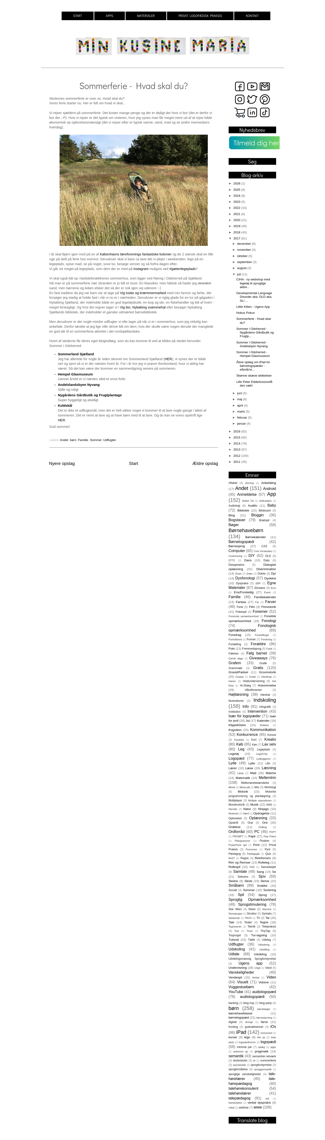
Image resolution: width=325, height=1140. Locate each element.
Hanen (232, 681)
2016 (237, 431)
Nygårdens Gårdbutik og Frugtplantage (90, 395)
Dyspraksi (242, 583)
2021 (237, 214)
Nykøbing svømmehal (149, 307)
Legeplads (263, 749)
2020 (237, 220)
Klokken (264, 725)
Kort (253, 739)
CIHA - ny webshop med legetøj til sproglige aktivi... (253, 283)
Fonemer (260, 611)
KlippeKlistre (237, 725)
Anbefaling (268, 483)
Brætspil (264, 520)
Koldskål (65, 405)
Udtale (234, 954)
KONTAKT (252, 15)
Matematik (243, 778)
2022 (237, 208)
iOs (273, 1026)
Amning (249, 483)
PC (257, 831)
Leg (241, 749)
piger (273, 1047)
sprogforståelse (238, 1069)
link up (261, 1037)
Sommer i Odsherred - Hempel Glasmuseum (253, 354)
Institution (235, 711)
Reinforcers (263, 858)
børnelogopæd (239, 1017)
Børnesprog (237, 546)
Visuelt (242, 982)
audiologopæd (264, 992)
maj (240, 399)
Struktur (252, 913)
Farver (270, 602)
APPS (109, 15)
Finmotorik (268, 607)
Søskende (234, 918)
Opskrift (233, 822)
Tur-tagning (259, 935)
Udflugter (109, 440)
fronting (233, 1027)
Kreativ (270, 739)
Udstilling (264, 949)
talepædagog (240, 1098)
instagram (140, 269)
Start (133, 463)
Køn (254, 744)
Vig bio (125, 307)
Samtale (240, 871)
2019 (237, 226)
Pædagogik (253, 853)
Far (257, 602)
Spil (241, 894)
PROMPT (238, 836)
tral (267, 1098)
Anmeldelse (247, 494)
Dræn (249, 573)
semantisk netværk (264, 1056)
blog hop (248, 1003)
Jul (248, 720)
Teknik (251, 926)
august (242, 268)
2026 (237, 183)
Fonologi (269, 621)
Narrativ (233, 809)
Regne (244, 858)
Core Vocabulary (263, 551)
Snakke (262, 885)
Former (251, 639)
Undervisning (238, 967)
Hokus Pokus (245, 312)
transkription (235, 1102)
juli (239, 274)
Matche (271, 773)
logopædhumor (247, 1042)
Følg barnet (256, 653)
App (271, 494)
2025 (237, 189)
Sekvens (242, 876)
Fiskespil (241, 611)
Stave (252, 909)
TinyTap (265, 931)
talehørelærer (240, 1093)
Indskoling (264, 700)
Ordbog (263, 827)
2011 (237, 462)
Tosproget (235, 935)
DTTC (232, 560)
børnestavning (264, 1017)
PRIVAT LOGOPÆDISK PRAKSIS (200, 15)
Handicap (266, 676)
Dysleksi (270, 578)
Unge (257, 967)
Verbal (255, 977)
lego (247, 1037)
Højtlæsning (239, 694)
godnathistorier (254, 1027)
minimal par (244, 1047)
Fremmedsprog (251, 648)
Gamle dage (236, 658)
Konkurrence (247, 734)
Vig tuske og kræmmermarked (143, 293)
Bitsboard (265, 510)
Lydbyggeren (263, 758)
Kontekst (239, 739)
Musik (254, 804)
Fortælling (235, 644)
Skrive (264, 881)
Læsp (240, 773)
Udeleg (266, 939)
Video (271, 977)
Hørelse (265, 694)
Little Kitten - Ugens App (253, 306)
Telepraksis (269, 926)
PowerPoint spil (238, 845)
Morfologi (270, 787)
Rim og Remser (240, 862)
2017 (237, 238)
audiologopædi (252, 996)
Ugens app (250, 963)
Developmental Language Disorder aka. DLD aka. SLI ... (254, 296)
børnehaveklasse (240, 1013)
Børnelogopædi (241, 542)
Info (246, 706)
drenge (249, 1022)
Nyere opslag (62, 463)
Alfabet (233, 483)
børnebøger (263, 1009)
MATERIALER (146, 15)
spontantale (239, 1065)
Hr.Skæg (245, 685)
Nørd (246, 813)
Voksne (264, 982)
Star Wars (235, 909)
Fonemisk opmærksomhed (244, 616)
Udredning (264, 944)
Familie (83, 440)
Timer (249, 931)
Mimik (232, 787)
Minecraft (245, 787)
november (244, 249)
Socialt (233, 890)
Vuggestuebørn (241, 987)
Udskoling (237, 949)
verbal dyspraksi (259, 1102)
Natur (247, 809)
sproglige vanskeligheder (245, 1074)
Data (267, 560)
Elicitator (260, 588)
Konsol (271, 735)
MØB (269, 804)
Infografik (265, 706)
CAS (264, 546)
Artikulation (265, 500)
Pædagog (235, 853)
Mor (257, 787)
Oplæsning (258, 818)
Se (274, 871)
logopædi (268, 1042)
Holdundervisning (254, 681)
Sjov (262, 876)
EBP (258, 583)
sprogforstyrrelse (261, 1065)
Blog (232, 515)
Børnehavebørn (246, 530)
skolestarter (240, 1060)
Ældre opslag (205, 463)
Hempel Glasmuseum (75, 374)
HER (168, 359)
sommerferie (268, 1060)
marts (241, 411)
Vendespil (235, 977)
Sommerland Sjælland (76, 354)
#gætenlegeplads (182, 269)
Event (267, 592)
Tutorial (234, 939)
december (244, 243)
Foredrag (235, 635)
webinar (244, 1107)
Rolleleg (263, 862)
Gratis (258, 668)
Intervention (257, 711)
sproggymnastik (263, 1069)
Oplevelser (235, 818)
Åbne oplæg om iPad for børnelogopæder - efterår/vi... (253, 365)
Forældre (258, 644)
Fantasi (241, 602)
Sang (260, 871)
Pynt (267, 849)
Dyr (273, 573)
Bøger (234, 525)
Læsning (269, 768)
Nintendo (234, 813)
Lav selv (269, 744)
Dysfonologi (245, 578)
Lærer (233, 768)
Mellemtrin (267, 777)
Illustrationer (236, 700)
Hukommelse (267, 685)
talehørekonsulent (244, 1088)
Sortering (269, 890)
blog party (265, 1003)
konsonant (266, 1033)
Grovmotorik (267, 672)
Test (236, 931)
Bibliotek (243, 510)
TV (258, 918)
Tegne (264, 922)
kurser (233, 1037)
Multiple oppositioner (260, 800)
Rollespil (234, 867)
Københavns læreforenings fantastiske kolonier (136, 254)
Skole (248, 881)
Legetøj (234, 754)
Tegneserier (235, 926)
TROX (248, 918)
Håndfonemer (253, 690)
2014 (237, 443)
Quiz (268, 853)
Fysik (269, 648)
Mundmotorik (237, 804)
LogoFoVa (261, 754)
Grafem (235, 663)
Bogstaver (237, 520)
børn (73, 440)
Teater (248, 922)
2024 (237, 195)
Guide (252, 676)
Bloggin (257, 515)
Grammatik (235, 668)
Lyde (233, 763)
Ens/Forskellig (244, 592)
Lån (267, 763)
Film (252, 607)
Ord (265, 822)
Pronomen (251, 849)
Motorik (243, 791)
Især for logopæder (245, 716)
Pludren (264, 840)
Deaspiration (236, 564)
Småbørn (236, 885)
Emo (273, 588)
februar (242, 417)
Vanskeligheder (241, 972)
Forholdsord (235, 639)
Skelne (233, 881)
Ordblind (234, 827)
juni (240, 393)
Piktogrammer (242, 840)
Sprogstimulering (252, 904)
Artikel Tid (248, 500)
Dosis (238, 573)
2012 (237, 455)
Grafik (263, 663)
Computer (237, 551)
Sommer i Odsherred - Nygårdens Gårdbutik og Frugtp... (255, 332)
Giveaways (258, 658)
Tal (267, 918)
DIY (252, 555)
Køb (239, 744)
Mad (253, 773)
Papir (252, 836)
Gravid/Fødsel (238, 672)
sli (254, 1060)
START (77, 15)
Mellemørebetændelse (255, 782)
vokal (231, 1107)
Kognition (235, 730)
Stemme (266, 909)
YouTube (236, 992)
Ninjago (263, 809)
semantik (236, 1056)
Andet (64, 440)
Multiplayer (235, 800)
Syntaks (267, 913)
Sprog (263, 895)
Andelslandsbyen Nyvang (79, 385)
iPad (241, 1032)
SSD (252, 867)
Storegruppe (235, 913)
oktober (243, 256)
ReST (232, 858)
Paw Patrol (270, 836)
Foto (232, 648)
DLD (268, 556)
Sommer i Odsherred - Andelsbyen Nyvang (252, 344)
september (245, 262)
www (258, 1107)
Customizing (235, 556)
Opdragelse (261, 813)
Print (256, 845)
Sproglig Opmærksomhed (252, 899)
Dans (248, 560)
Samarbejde (268, 867)
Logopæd (236, 758)
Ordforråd (237, 831)
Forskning (266, 639)
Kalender (263, 720)
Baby (272, 505)
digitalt (233, 1022)
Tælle (251, 939)
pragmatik (261, 1051)
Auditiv (252, 505)
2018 (237, 232)
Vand (268, 967)
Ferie (240, 607)
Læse (249, 768)
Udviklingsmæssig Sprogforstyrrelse (252, 958)
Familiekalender (265, 597)
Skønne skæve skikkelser (254, 375)
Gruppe (239, 676)
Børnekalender (255, 537)
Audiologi (234, 505)
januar (242, 423)
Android (269, 488)
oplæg (261, 1047)
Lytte (251, 763)
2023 (237, 201)
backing (233, 1003)
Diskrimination (266, 569)
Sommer (95, 440)
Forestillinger (262, 635)
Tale (231, 922)
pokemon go (240, 1051)
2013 (237, 449)
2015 (237, 437)
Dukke (261, 573)
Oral (250, 822)
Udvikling (260, 954)
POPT (272, 832)
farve (264, 1022)
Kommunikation (263, 729)
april (240, 405)
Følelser (234, 653)
